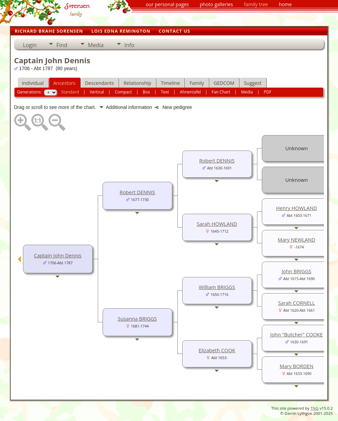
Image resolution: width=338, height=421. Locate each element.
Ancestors (64, 83)
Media (96, 45)
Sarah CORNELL (296, 302)
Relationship (137, 83)
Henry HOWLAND (296, 207)
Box (146, 92)
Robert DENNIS (137, 192)
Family (196, 83)
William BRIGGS (217, 287)
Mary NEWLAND (296, 239)
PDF (267, 92)
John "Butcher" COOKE (296, 334)
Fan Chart (221, 92)
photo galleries (216, 4)
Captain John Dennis (57, 255)
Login (30, 45)
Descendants (99, 83)
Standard (70, 92)
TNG (315, 408)
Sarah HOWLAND (217, 223)
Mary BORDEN (296, 366)
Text (165, 92)
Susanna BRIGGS (137, 318)
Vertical (97, 92)
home (285, 4)
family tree (256, 4)
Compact (123, 92)
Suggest (252, 83)
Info (129, 45)
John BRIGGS (297, 271)
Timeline (170, 83)
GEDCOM (224, 83)
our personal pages (167, 4)
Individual (33, 83)
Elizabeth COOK (217, 350)
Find (61, 45)
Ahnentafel (190, 92)
